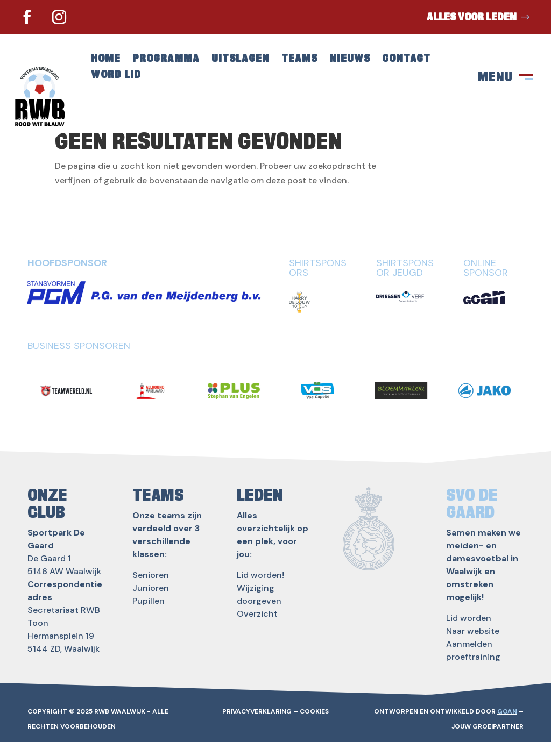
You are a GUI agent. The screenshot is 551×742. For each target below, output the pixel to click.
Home (106, 59)
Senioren (150, 575)
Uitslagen (240, 59)
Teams (299, 59)
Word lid (116, 75)
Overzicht (257, 613)
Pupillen (148, 601)
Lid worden (468, 618)
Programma (166, 59)
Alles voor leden (472, 17)
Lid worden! (260, 575)
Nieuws (349, 59)
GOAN (507, 711)
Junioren (150, 588)
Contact (406, 59)
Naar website (472, 631)
